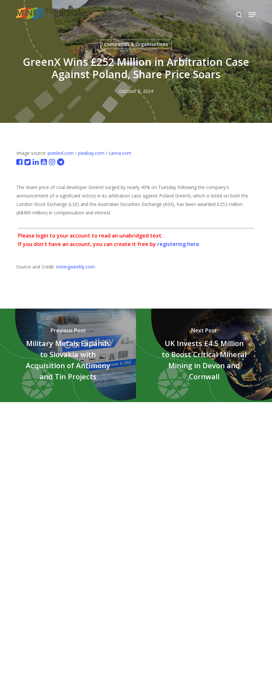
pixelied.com (61, 153)
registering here (178, 244)
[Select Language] (221, 14)
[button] (252, 14)
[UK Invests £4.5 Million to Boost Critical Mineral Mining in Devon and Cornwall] (204, 355)
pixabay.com (91, 153)
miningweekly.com (75, 267)
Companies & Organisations (136, 44)
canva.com (120, 153)
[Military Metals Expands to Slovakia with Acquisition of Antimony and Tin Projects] (68, 355)
